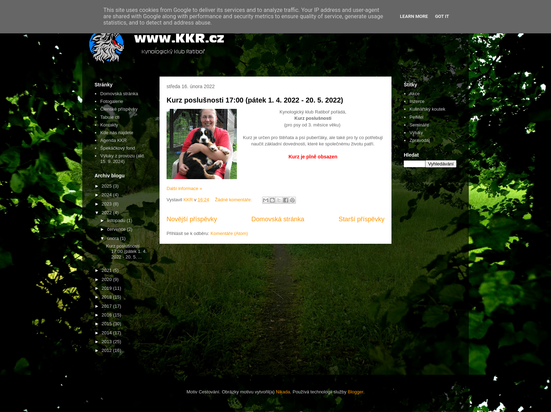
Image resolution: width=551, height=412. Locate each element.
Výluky (416, 132)
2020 (107, 279)
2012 (107, 350)
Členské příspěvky (118, 109)
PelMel (416, 117)
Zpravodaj (419, 140)
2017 (107, 306)
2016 (107, 315)
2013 (107, 341)
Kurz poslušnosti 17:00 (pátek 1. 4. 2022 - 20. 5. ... (126, 251)
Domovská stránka (277, 219)
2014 (107, 332)
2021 (107, 270)
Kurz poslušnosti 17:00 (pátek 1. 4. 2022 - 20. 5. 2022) (255, 100)
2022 (107, 212)
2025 (107, 186)
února (113, 238)
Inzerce (416, 101)
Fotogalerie (111, 101)
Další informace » (184, 188)
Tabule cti (109, 117)
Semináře (419, 124)
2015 (107, 323)
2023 (107, 204)
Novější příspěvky (192, 219)
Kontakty (109, 124)
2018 (107, 297)
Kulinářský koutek (427, 109)
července (117, 229)
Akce (414, 93)
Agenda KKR (113, 140)
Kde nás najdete (116, 132)
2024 (107, 194)
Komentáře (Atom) (229, 233)
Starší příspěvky (361, 219)
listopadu (117, 220)
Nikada (283, 391)
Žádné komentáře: (234, 199)
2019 (107, 288)
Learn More (414, 16)
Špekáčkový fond (117, 148)
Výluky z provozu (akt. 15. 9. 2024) (122, 158)
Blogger (355, 391)
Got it (442, 16)
